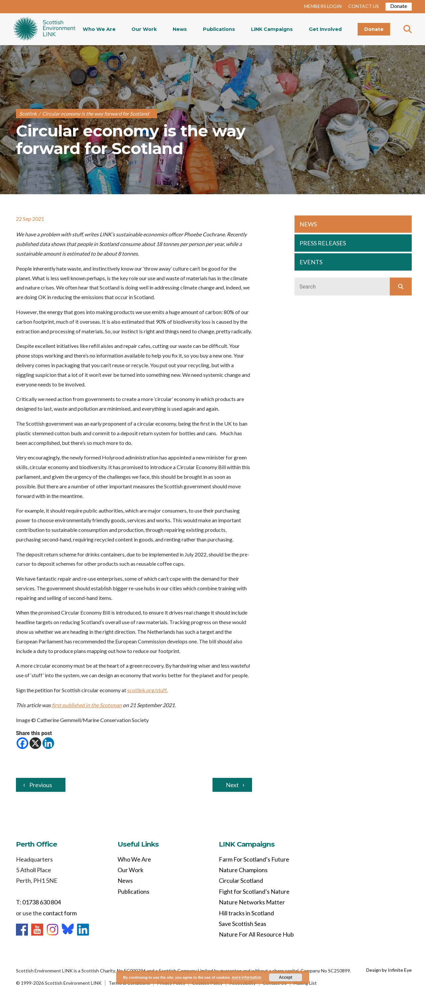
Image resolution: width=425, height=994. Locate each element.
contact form (60, 913)
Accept (285, 977)
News (180, 29)
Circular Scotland (241, 880)
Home (44, 29)
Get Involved (325, 29)
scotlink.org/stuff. (147, 690)
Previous (40, 784)
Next (232, 784)
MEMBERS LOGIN (323, 6)
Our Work (144, 29)
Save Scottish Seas (242, 923)
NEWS (308, 224)
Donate (398, 6)
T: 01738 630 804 (38, 902)
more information (246, 977)
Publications (219, 29)
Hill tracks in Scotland (246, 913)
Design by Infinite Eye (389, 970)
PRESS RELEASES (322, 243)
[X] (35, 743)
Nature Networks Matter (252, 902)
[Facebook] (22, 743)
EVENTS (310, 262)
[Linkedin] (48, 743)
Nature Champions (243, 869)
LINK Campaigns (272, 29)
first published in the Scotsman (87, 705)
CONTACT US (363, 6)
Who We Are (99, 29)
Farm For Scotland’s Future (254, 859)
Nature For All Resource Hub (256, 934)
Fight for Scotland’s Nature (254, 891)
